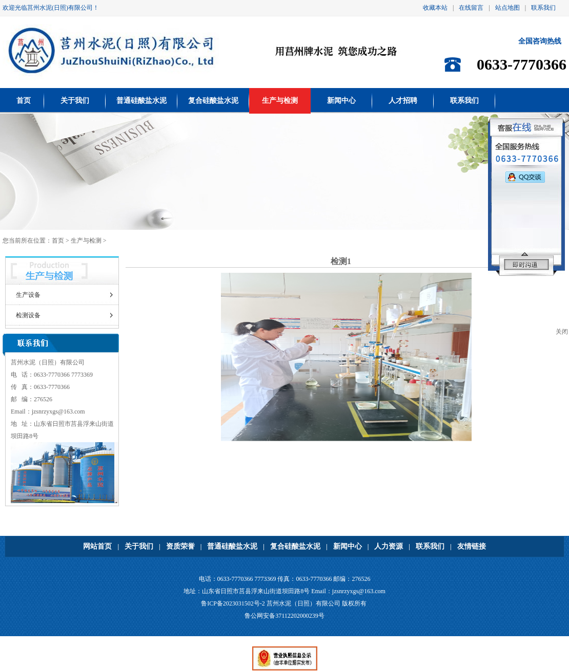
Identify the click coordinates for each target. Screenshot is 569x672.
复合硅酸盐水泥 (213, 100)
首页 (23, 100)
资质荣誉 (180, 546)
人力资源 (388, 546)
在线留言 (471, 7)
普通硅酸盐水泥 (141, 100)
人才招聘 (403, 100)
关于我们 (74, 100)
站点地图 (507, 7)
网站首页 (97, 546)
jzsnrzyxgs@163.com (58, 411)
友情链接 (471, 546)
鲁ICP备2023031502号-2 (233, 603)
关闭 (562, 331)
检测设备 (28, 315)
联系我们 (543, 7)
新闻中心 (341, 100)
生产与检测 (280, 100)
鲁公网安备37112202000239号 (284, 615)
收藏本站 (435, 7)
